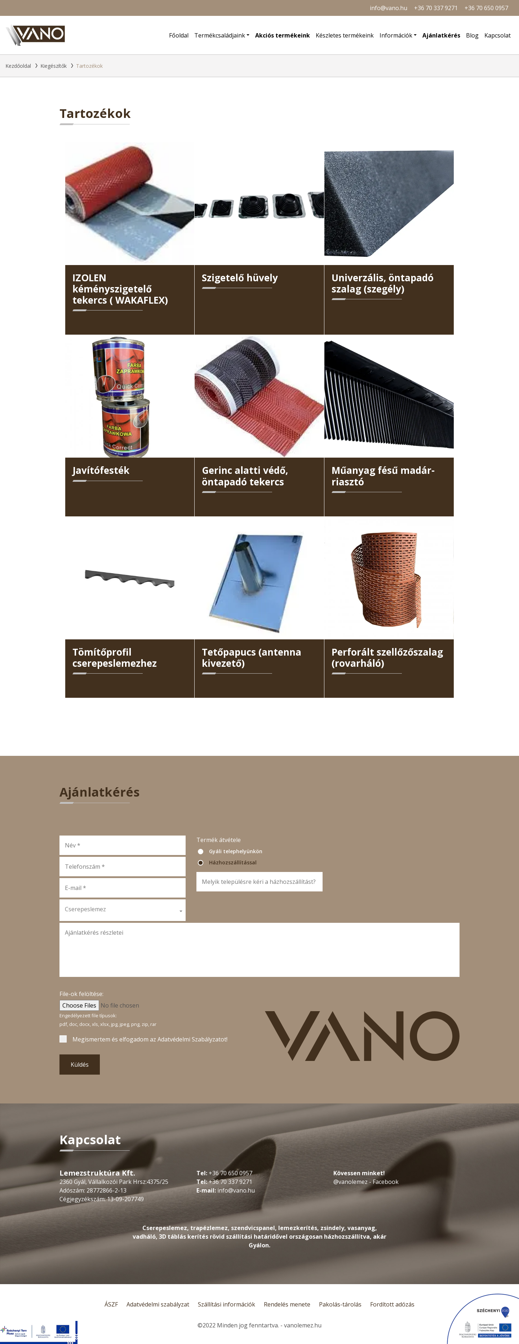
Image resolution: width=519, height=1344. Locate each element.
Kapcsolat (497, 35)
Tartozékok (89, 65)
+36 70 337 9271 (436, 8)
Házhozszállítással (233, 862)
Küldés (80, 1064)
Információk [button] (396, 35)
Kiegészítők (53, 65)
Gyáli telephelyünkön (235, 851)
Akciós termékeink (282, 35)
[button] (122, 910)
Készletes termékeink (345, 35)
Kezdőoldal (18, 65)
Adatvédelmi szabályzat (158, 1304)
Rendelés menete (287, 1304)
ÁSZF (111, 1304)
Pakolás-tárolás (340, 1304)
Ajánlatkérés (441, 35)
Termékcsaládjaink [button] (219, 35)
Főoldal (178, 35)
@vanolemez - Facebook (366, 1182)
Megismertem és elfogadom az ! (149, 1039)
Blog (472, 35)
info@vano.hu (388, 8)
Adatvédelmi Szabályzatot (192, 1039)
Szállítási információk (226, 1304)
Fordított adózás (392, 1304)
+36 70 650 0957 (486, 8)
